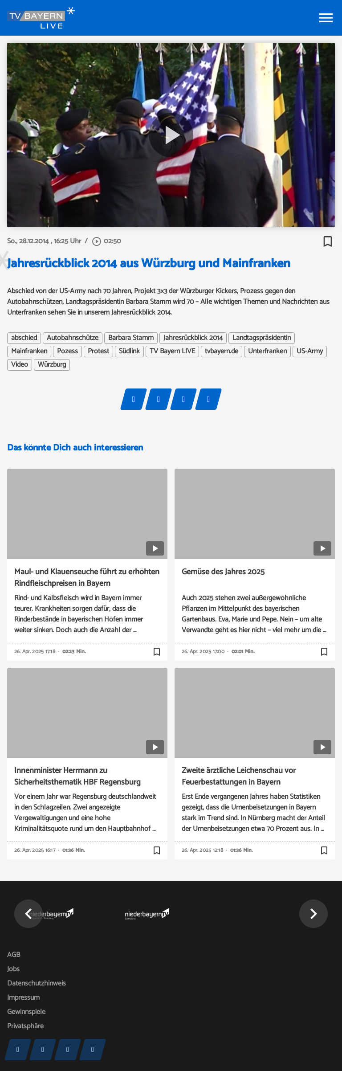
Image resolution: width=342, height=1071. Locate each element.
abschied (24, 338)
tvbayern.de (221, 351)
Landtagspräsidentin (261, 338)
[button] (28, 913)
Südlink (129, 351)
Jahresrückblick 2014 (193, 338)
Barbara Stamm (131, 338)
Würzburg (52, 365)
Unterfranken (267, 351)
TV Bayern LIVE (172, 351)
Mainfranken (29, 351)
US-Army (310, 351)
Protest (98, 351)
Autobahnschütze (72, 338)
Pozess (67, 351)
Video (19, 365)
